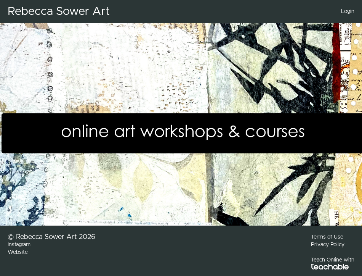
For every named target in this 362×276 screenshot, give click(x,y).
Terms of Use (327, 237)
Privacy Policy (327, 244)
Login (347, 11)
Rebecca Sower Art (59, 11)
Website (18, 252)
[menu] (344, 11)
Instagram (19, 244)
